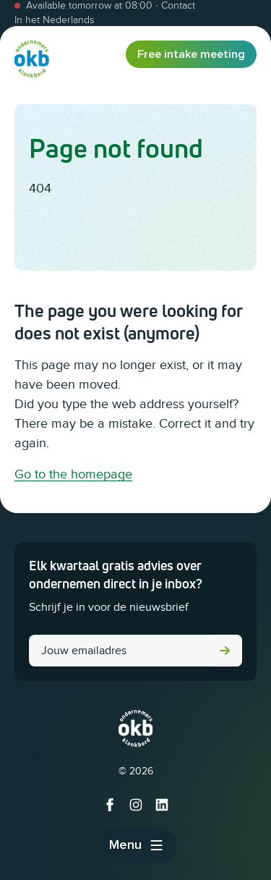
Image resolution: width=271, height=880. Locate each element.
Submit (224, 651)
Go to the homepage (73, 474)
